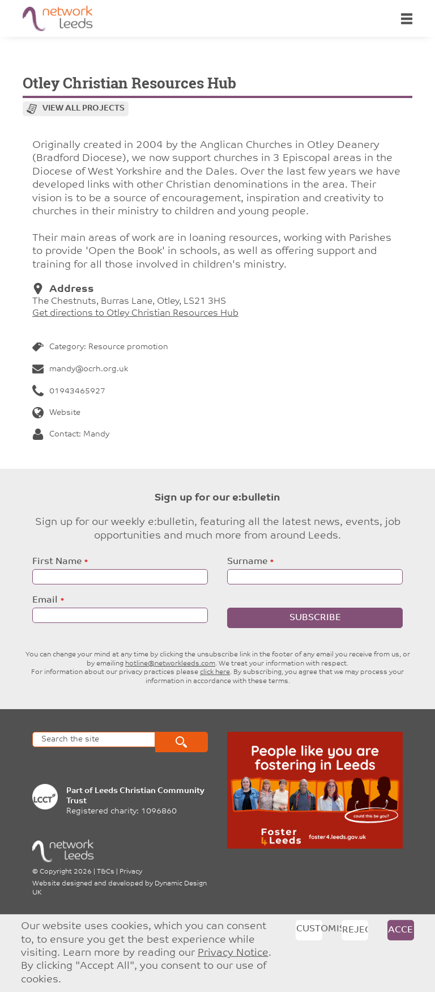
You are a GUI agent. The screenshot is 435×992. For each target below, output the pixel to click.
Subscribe (315, 617)
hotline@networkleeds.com (170, 663)
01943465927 (68, 391)
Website (56, 413)
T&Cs (105, 871)
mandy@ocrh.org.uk (80, 369)
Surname (247, 561)
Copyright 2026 (66, 871)
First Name (57, 561)
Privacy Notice (233, 953)
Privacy (131, 871)
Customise (309, 929)
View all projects (83, 108)
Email (45, 600)
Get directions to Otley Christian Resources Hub (135, 313)
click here (215, 672)
